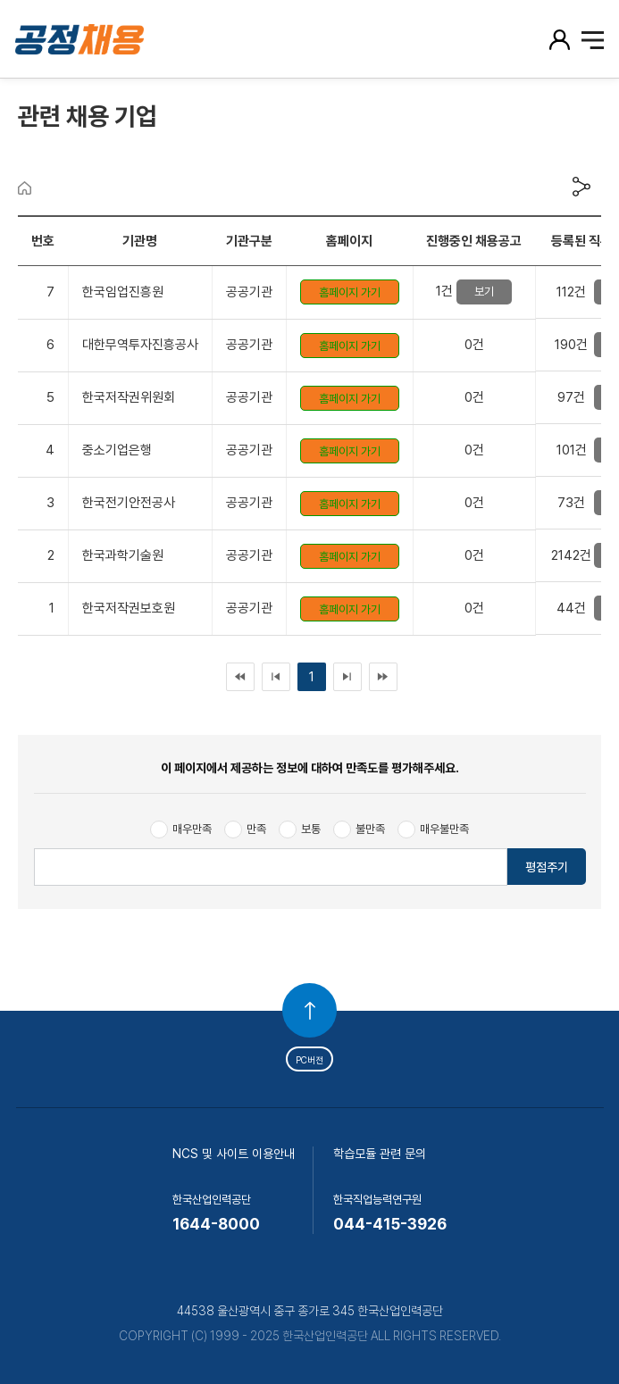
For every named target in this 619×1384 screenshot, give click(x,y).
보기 (484, 291)
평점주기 (546, 867)
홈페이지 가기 (350, 292)
